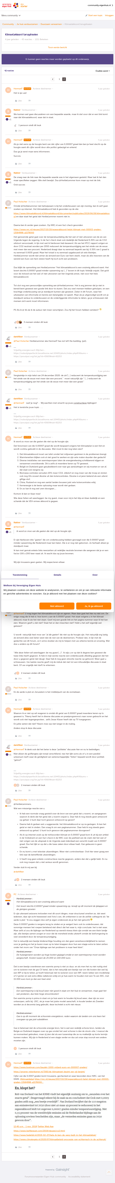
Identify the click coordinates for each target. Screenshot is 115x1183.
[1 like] (27, 125)
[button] (94, 15)
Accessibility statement (79, 1176)
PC (15, 894)
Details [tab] (57, 574)
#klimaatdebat (27, 1079)
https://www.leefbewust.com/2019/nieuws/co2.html (39, 1131)
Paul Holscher (20, 201)
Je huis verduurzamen (27, 24)
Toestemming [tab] (20, 574)
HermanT (18, 88)
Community (8, 24)
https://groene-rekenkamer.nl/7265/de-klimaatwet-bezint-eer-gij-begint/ (49, 1071)
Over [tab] (95, 574)
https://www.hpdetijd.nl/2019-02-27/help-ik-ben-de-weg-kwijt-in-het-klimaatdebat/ (55, 1135)
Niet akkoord (57, 606)
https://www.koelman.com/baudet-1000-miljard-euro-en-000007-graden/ (50, 1067)
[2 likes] (29, 673)
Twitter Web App (45, 1126)
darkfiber (18, 336)
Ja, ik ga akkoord (94, 606)
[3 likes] (31, 322)
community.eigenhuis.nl (101, 5)
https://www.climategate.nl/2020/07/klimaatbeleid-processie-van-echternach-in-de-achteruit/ (60, 1139)
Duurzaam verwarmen (51, 24)
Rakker (17, 110)
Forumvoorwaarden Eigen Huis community (45, 1176)
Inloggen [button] (109, 15)
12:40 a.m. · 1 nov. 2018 (25, 1126)
